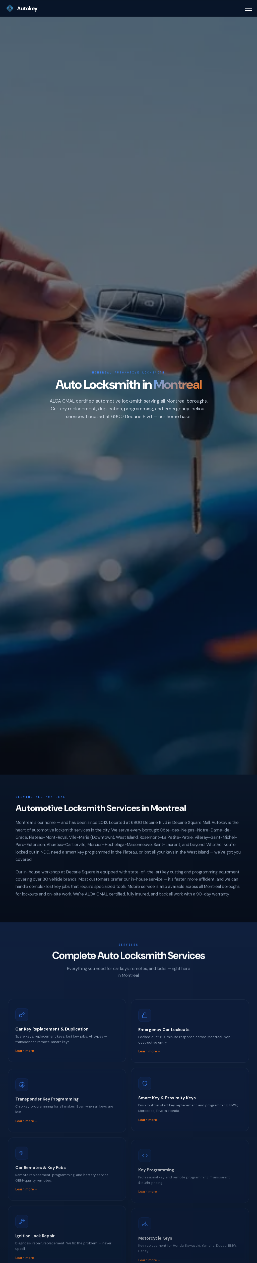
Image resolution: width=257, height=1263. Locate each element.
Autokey (21, 8)
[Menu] (248, 8)
